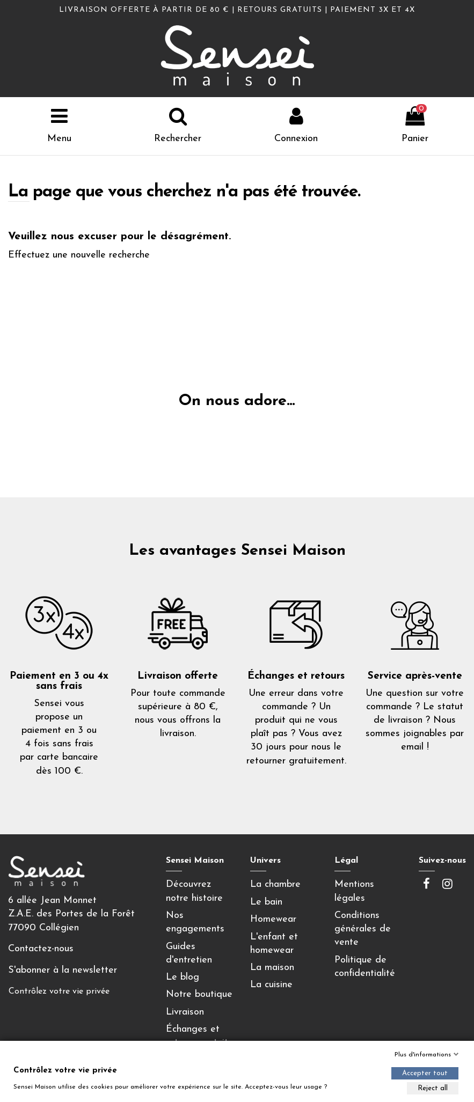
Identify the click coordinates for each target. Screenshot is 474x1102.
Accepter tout (425, 1073)
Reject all (433, 1088)
